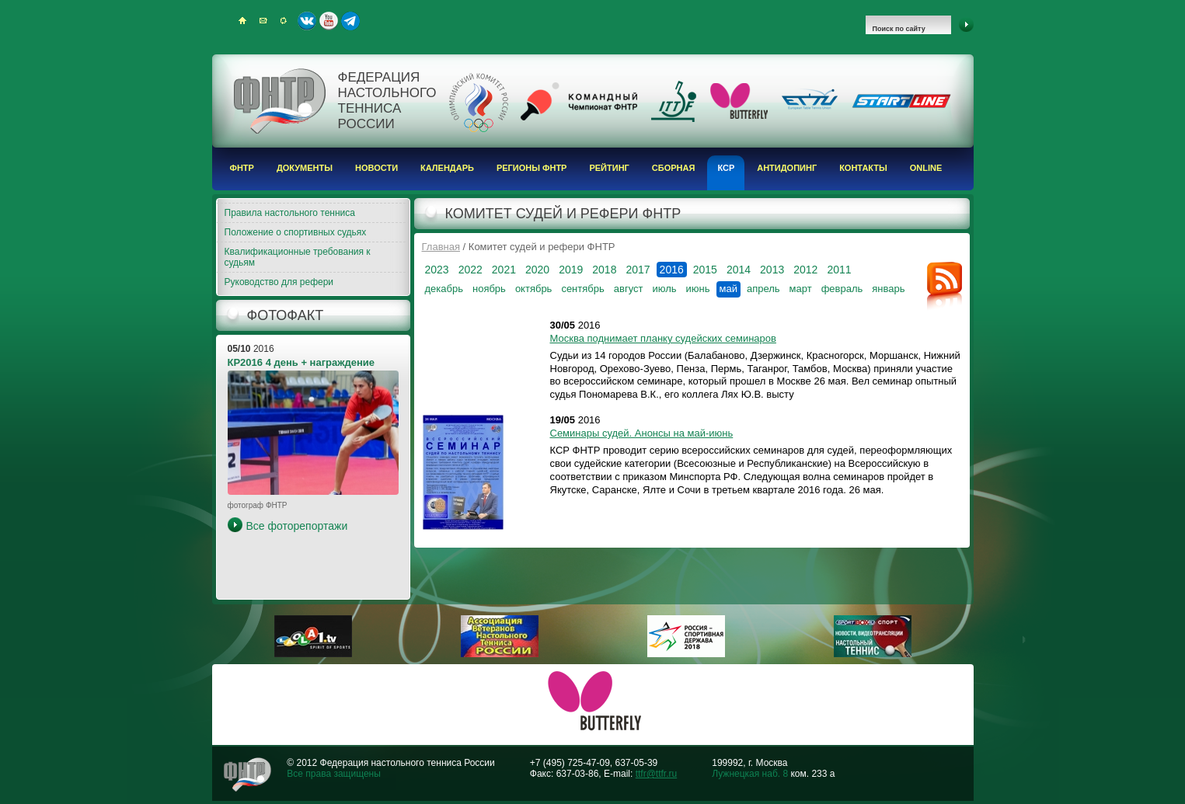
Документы (305, 167)
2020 (537, 269)
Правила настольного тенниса (290, 212)
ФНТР (242, 167)
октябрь (533, 288)
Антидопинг (787, 167)
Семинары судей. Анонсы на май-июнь (642, 433)
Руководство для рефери (279, 282)
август (628, 288)
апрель (763, 288)
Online (926, 167)
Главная (441, 246)
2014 (739, 269)
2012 (805, 269)
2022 (470, 269)
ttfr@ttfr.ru (657, 773)
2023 (437, 269)
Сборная (673, 167)
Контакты (863, 167)
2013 (772, 269)
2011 (839, 269)
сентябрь (582, 288)
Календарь (447, 167)
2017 (638, 269)
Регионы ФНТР (532, 167)
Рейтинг (609, 167)
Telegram (350, 21)
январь (888, 288)
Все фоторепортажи (297, 526)
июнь (698, 288)
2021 (504, 269)
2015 (705, 269)
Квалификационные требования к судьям (298, 257)
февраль (842, 288)
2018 (604, 269)
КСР (725, 167)
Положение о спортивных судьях (296, 232)
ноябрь (489, 288)
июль (664, 288)
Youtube (328, 21)
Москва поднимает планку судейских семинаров (663, 338)
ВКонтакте (307, 21)
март (800, 288)
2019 (571, 269)
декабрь (444, 288)
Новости (376, 167)
